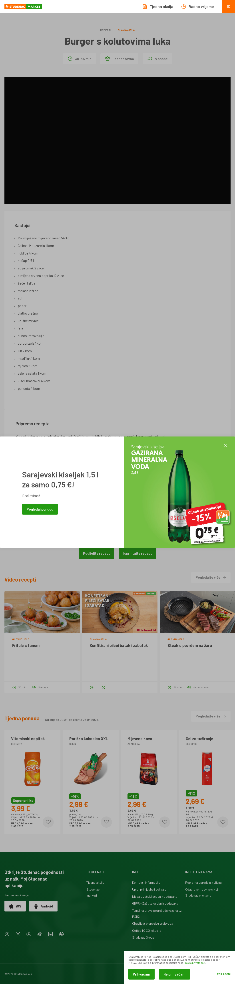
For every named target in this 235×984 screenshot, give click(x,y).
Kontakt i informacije (146, 882)
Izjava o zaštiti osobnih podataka (154, 896)
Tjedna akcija (95, 882)
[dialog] (179, 967)
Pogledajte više (211, 577)
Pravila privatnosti (194, 962)
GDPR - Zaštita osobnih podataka (155, 903)
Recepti (105, 30)
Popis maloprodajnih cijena (203, 882)
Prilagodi (224, 974)
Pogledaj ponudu (40, 509)
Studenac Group (143, 937)
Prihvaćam (141, 974)
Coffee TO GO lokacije (146, 930)
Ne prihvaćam (174, 974)
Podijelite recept (96, 553)
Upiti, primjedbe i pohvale (149, 889)
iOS (15, 906)
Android (43, 906)
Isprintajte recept (137, 553)
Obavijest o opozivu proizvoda (152, 923)
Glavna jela (126, 30)
